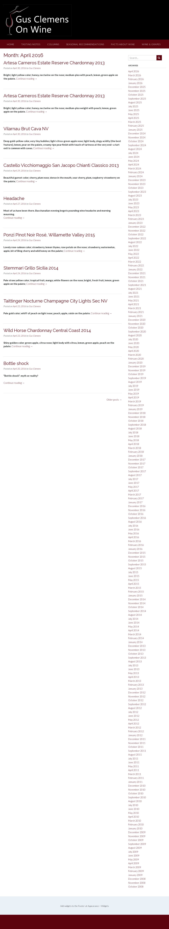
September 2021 (137, 284)
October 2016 (135, 513)
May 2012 (133, 719)
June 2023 (133, 203)
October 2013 (135, 653)
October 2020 (135, 327)
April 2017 (133, 490)
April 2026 (133, 71)
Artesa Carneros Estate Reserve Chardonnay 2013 (54, 62)
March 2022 (134, 261)
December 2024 (137, 133)
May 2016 (133, 533)
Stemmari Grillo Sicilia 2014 (30, 268)
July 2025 (133, 106)
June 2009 (133, 855)
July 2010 (133, 805)
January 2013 (135, 688)
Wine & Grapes (151, 44)
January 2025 (135, 129)
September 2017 (137, 471)
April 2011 (133, 770)
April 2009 (133, 863)
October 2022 (135, 234)
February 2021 (136, 312)
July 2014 (133, 618)
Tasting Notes (30, 44)
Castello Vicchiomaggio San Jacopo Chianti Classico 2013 (61, 165)
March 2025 (134, 121)
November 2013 (136, 649)
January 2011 (135, 781)
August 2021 (135, 288)
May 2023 (133, 207)
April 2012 (133, 723)
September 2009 (137, 843)
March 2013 (134, 680)
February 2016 (136, 544)
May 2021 (133, 300)
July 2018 (133, 432)
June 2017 (133, 482)
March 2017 (134, 494)
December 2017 (137, 459)
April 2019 (133, 397)
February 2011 (136, 777)
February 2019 (136, 405)
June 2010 (133, 808)
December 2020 (137, 319)
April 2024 (133, 164)
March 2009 (134, 867)
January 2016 (135, 548)
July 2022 (133, 246)
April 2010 (133, 816)
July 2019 (133, 385)
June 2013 (133, 669)
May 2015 (133, 580)
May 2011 (133, 766)
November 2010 (136, 789)
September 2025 (137, 98)
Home (10, 44)
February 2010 (136, 824)
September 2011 (137, 750)
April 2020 (133, 350)
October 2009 (135, 840)
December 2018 (137, 412)
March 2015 (134, 587)
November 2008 (136, 882)
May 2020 (133, 347)
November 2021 (136, 277)
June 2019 (133, 389)
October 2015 (135, 560)
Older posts (114, 399)
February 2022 (136, 265)
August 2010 (135, 801)
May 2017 (133, 486)
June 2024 (133, 156)
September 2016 (137, 517)
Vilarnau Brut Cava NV (26, 128)
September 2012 (137, 704)
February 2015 (136, 591)
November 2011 (136, 743)
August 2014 (135, 614)
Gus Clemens (35, 68)
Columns (53, 44)
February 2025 (136, 125)
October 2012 (135, 700)
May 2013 (133, 673)
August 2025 (135, 102)
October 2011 (135, 746)
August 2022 (135, 242)
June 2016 (133, 529)
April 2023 (133, 211)
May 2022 (133, 253)
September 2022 (137, 238)
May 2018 (133, 440)
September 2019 (137, 378)
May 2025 (133, 114)
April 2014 (133, 630)
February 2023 (136, 218)
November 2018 (136, 416)
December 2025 (137, 86)
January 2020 (135, 362)
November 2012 (136, 696)
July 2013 (133, 665)
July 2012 (133, 711)
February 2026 (136, 79)
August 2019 (135, 381)
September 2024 (137, 145)
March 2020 (134, 354)
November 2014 (136, 603)
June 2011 (133, 762)
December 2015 (137, 552)
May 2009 (133, 859)
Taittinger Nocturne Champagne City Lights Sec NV (55, 301)
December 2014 (137, 599)
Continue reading (26, 78)
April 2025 (133, 117)
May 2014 (133, 626)
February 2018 (136, 451)
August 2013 (135, 661)
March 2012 (134, 727)
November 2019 (136, 370)
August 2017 (135, 475)
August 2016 (135, 521)
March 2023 (134, 215)
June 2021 (133, 296)
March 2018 (134, 448)
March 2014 (134, 634)
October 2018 (135, 420)
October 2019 (135, 374)
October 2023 (135, 187)
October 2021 (135, 281)
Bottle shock (16, 363)
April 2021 (133, 304)
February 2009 (136, 871)
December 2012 (137, 692)
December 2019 (137, 366)
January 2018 (135, 455)
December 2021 (137, 273)
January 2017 (135, 502)
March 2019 (134, 401)
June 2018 (133, 436)
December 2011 (137, 739)
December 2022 (137, 226)
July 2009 (133, 851)
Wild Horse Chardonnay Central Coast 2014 (47, 330)
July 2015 (133, 572)
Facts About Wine (123, 44)
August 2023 (135, 195)
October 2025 (135, 94)
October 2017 (135, 467)
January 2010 (135, 828)
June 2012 (133, 715)
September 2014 (137, 611)
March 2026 (134, 75)
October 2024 (135, 141)
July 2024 (133, 152)
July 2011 (133, 758)
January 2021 (135, 316)
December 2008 (137, 878)
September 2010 (137, 797)
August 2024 (135, 149)
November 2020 (136, 323)
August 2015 (135, 568)
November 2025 (136, 90)
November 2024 (136, 137)
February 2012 (136, 731)
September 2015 (137, 564)
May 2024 (133, 160)
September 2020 (137, 331)
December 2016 (137, 506)
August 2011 (135, 754)
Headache (13, 198)
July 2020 (133, 339)
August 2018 (135, 428)
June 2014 (133, 622)
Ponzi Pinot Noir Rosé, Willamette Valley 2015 (49, 235)
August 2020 (135, 335)
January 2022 (135, 269)
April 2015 (133, 583)
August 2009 (135, 847)
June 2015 (133, 576)
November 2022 (136, 230)
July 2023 (133, 199)
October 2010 (135, 793)
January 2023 (135, 222)
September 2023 (137, 191)
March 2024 (134, 168)
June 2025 (133, 110)
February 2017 (136, 498)
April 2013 (133, 676)
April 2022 (133, 257)
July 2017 (133, 479)
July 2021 (133, 292)
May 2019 (133, 393)
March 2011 (134, 774)
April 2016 (133, 537)
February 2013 (136, 684)
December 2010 (137, 785)
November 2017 (136, 463)
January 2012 (135, 735)
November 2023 (136, 184)
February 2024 (136, 172)
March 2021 (134, 308)
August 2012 (135, 708)
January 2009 (135, 875)
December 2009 (137, 832)
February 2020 (136, 358)
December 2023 (137, 180)
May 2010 (133, 812)
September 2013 (137, 657)
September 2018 (137, 424)
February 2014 (136, 638)
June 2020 (133, 343)
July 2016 (133, 525)
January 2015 (135, 595)
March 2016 (134, 541)
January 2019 (135, 409)
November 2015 (136, 556)
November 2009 (136, 836)
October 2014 (135, 607)
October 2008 (135, 886)
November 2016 (136, 510)
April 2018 (133, 444)
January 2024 (135, 176)
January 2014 (135, 642)
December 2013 (137, 645)
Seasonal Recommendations (85, 44)
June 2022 (133, 249)
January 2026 (135, 83)
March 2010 (134, 820)
